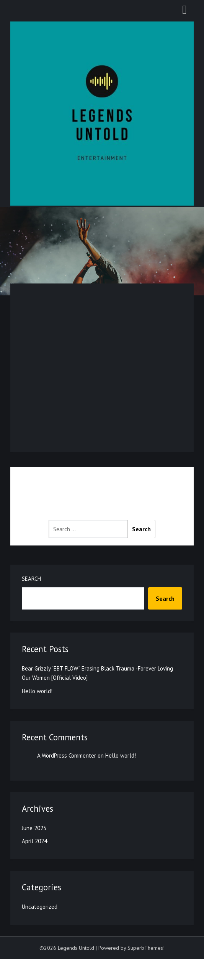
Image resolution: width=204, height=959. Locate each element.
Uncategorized (39, 906)
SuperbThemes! (146, 947)
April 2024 (34, 841)
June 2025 (34, 828)
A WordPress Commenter (66, 755)
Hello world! (37, 691)
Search (31, 578)
